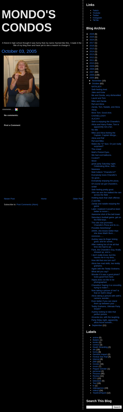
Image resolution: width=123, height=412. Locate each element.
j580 (95, 361)
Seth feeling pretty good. (102, 189)
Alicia (93, 110)
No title (94, 130)
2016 (92, 45)
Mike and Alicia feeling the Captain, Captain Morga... (104, 134)
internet (96, 359)
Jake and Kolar (98, 92)
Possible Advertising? (101, 228)
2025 (92, 37)
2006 (92, 75)
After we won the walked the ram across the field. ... (106, 193)
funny (95, 352)
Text (95, 383)
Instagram (97, 18)
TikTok (96, 20)
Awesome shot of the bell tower (106, 214)
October (96, 83)
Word (93, 161)
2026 (92, 34)
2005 (92, 78)
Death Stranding (100, 347)
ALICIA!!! (95, 118)
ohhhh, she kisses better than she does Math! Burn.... (104, 232)
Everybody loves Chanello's (104, 175)
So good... (96, 178)
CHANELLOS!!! (98, 116)
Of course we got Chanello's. (104, 184)
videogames (98, 388)
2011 (92, 60)
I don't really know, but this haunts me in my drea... (103, 256)
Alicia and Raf (97, 138)
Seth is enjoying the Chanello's (105, 121)
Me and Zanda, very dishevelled (106, 95)
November (97, 80)
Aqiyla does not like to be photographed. (102, 281)
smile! (94, 186)
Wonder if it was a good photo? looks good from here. (105, 275)
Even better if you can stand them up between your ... (104, 302)
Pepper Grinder (100, 369)
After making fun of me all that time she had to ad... (105, 245)
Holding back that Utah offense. (106, 198)
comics (96, 344)
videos (96, 390)
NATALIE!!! (96, 86)
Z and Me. (96, 201)
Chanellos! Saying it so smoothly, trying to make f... (106, 286)
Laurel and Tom (98, 98)
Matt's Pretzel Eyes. (100, 152)
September (97, 325)
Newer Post (9, 198)
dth (94, 349)
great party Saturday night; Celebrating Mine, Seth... (104, 165)
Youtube (96, 13)
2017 (92, 43)
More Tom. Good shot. (101, 113)
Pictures (96, 373)
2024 (92, 40)
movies (96, 364)
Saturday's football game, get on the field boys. (106, 218)
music (95, 366)
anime (95, 337)
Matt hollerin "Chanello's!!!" (103, 172)
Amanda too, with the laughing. (105, 317)
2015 (92, 48)
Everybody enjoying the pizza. (105, 181)
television (97, 381)
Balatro (96, 340)
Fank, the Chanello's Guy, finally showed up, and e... (106, 251)
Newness (95, 169)
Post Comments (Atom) (27, 204)
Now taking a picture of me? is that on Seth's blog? (105, 291)
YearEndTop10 (99, 393)
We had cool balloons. (101, 155)
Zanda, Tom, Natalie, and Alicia (105, 107)
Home (43, 198)
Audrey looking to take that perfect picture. (103, 313)
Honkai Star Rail (100, 357)
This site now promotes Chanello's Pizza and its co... (105, 223)
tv (93, 385)
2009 (92, 66)
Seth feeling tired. (99, 89)
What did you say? (100, 271)
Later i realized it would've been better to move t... (105, 210)
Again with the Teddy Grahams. (106, 268)
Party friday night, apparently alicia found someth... (104, 321)
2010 (92, 63)
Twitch (95, 10)
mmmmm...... (97, 236)
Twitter (96, 15)
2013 (92, 54)
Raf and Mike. (97, 141)
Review (96, 376)
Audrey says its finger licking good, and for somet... (104, 240)
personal (97, 371)
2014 (92, 51)
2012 (92, 57)
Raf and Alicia (97, 104)
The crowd (96, 149)
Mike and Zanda (98, 101)
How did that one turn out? (103, 260)
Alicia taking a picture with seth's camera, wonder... (106, 297)
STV (95, 378)
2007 (92, 72)
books (95, 342)
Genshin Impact (100, 354)
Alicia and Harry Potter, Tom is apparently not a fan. (105, 125)
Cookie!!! (95, 158)
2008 (92, 69)
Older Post (78, 198)
